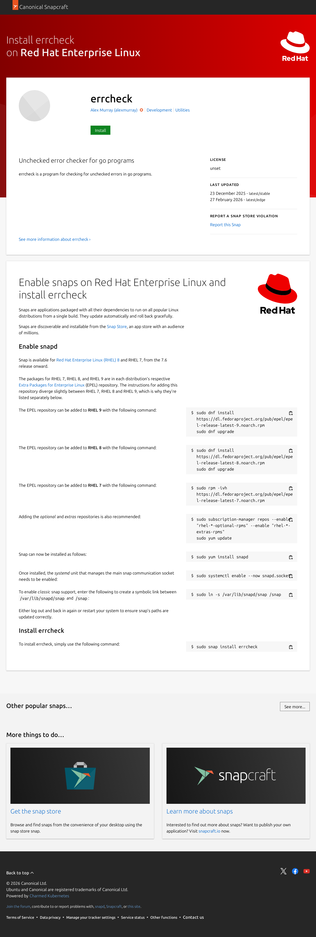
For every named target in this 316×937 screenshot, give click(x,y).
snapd (100, 906)
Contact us (193, 917)
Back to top (20, 872)
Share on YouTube (306, 871)
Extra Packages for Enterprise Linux (52, 385)
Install (100, 130)
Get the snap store (35, 811)
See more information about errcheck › (55, 239)
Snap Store (117, 326)
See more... (294, 706)
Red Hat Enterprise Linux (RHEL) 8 (88, 360)
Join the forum (18, 906)
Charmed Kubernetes (49, 895)
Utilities (182, 110)
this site (134, 906)
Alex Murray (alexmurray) (115, 110)
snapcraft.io (209, 831)
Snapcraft (114, 906)
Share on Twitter (284, 871)
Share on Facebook (295, 871)
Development (159, 110)
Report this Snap (225, 224)
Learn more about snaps (199, 811)
